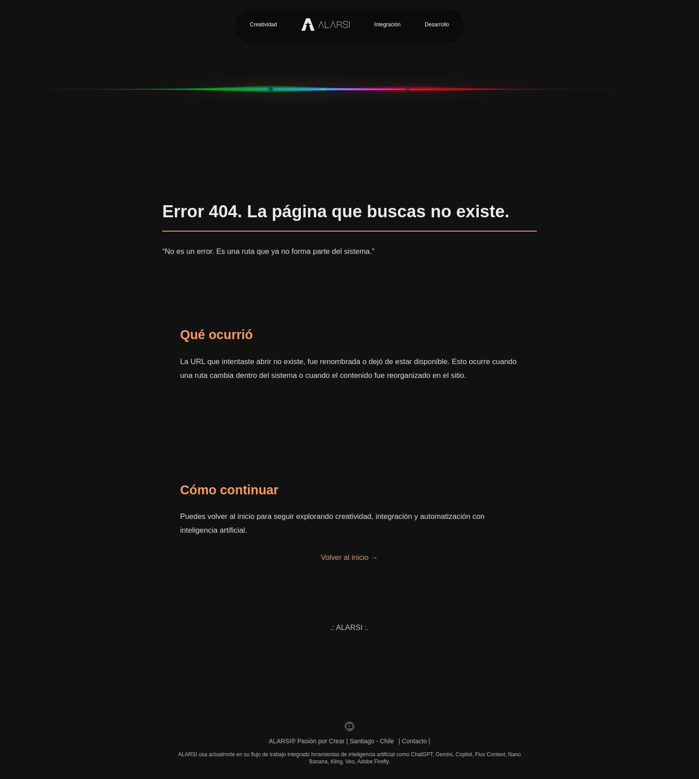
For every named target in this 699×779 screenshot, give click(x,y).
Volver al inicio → (349, 557)
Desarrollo (437, 24)
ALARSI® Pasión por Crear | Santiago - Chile (331, 741)
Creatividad (263, 24)
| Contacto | (414, 741)
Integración (387, 24)
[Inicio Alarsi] (325, 24)
